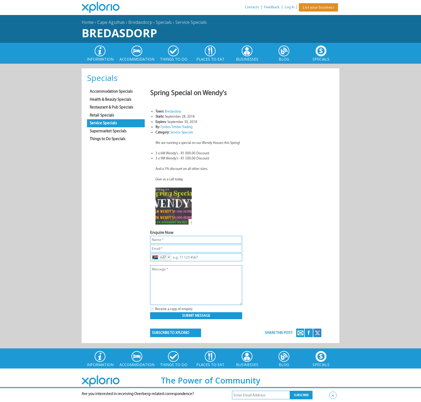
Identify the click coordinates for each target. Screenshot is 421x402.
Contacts (252, 7)
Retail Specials (102, 115)
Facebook (309, 333)
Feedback (272, 7)
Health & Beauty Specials (110, 99)
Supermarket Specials (108, 131)
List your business (318, 7)
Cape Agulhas (111, 22)
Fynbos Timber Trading (177, 127)
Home (88, 22)
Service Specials (191, 22)
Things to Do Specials (107, 138)
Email (300, 333)
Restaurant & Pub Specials (111, 107)
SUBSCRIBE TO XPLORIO (170, 332)
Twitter (317, 333)
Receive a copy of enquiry (174, 309)
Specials (164, 22)
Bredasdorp (140, 22)
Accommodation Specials (111, 91)
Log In (290, 7)
